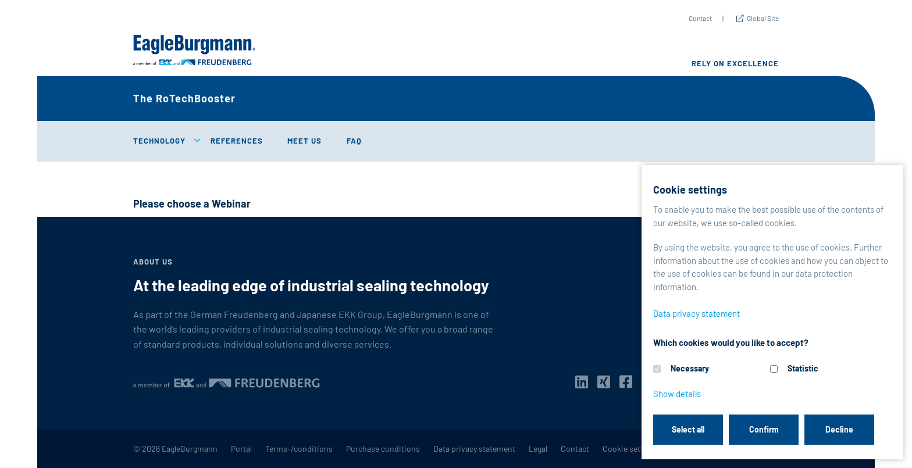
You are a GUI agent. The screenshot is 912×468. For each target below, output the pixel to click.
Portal (241, 448)
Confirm (764, 429)
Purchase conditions (383, 448)
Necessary (690, 368)
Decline (839, 429)
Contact (700, 18)
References (237, 140)
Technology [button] (159, 140)
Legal (538, 448)
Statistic (803, 368)
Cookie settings (630, 448)
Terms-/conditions (299, 448)
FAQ (354, 140)
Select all (688, 429)
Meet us (304, 140)
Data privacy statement (474, 448)
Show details (677, 393)
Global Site (763, 18)
